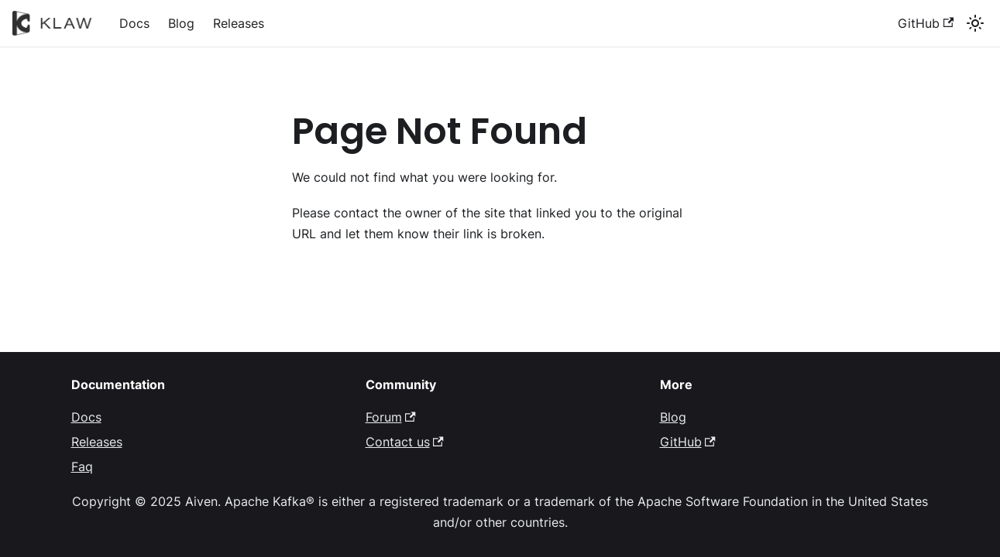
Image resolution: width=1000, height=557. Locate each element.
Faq (82, 466)
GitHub (926, 23)
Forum (391, 417)
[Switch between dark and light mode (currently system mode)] (975, 23)
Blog (181, 23)
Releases (238, 23)
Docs (134, 23)
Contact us (405, 441)
